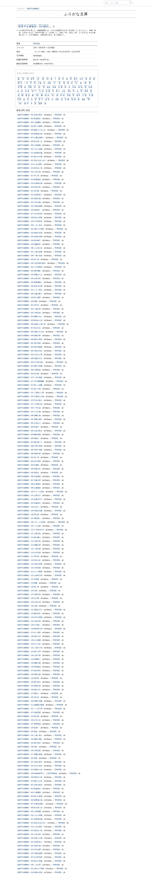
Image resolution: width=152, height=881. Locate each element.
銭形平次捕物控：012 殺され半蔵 (29, 157)
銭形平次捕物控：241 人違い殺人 (29, 735)
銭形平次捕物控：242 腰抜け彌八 (29, 739)
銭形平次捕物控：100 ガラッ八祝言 (30, 492)
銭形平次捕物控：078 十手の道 (29, 408)
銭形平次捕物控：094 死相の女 (29, 469)
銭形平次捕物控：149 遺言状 (28, 678)
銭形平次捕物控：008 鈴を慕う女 (29, 141)
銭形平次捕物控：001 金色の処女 (29, 115)
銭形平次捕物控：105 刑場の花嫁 (29, 511)
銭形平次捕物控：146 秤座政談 (29, 667)
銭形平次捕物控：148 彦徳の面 (29, 674)
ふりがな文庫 (76, 14)
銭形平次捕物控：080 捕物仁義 (29, 415)
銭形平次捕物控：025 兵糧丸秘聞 (29, 206)
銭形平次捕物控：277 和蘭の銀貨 (29, 754)
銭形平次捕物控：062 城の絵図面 (29, 347)
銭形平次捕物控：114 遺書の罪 (29, 545)
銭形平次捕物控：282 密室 (27, 758)
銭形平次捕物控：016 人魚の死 (29, 172)
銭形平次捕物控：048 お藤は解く (29, 294)
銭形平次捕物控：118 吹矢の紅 (29, 560)
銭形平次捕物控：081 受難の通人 (29, 419)
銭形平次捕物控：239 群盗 (27, 731)
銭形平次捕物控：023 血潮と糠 (29, 198)
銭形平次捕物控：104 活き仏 (28, 507)
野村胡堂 (36, 43)
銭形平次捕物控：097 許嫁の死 (29, 480)
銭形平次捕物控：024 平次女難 (29, 202)
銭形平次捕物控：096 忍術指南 (29, 476)
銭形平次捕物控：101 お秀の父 (29, 495)
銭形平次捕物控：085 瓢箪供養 (29, 434)
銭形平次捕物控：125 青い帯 (28, 587)
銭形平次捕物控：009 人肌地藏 (29, 811)
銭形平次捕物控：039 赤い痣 (28, 259)
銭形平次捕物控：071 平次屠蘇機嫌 (30, 381)
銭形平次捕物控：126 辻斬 (27, 591)
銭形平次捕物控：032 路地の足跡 (29, 233)
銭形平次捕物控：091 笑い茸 (28, 457)
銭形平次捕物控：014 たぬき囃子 (29, 164)
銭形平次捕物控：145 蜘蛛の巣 (29, 663)
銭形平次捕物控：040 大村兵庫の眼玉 (31, 263)
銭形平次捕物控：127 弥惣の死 (29, 594)
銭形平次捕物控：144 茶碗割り (29, 659)
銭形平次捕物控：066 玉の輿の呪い (30, 362)
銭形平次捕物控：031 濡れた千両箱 (30, 229)
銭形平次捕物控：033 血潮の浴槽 (29, 236)
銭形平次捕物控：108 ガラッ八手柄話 (31, 522)
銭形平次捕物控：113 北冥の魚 (29, 541)
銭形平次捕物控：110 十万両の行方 (30, 530)
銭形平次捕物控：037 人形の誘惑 (29, 252)
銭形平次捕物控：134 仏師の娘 (29, 621)
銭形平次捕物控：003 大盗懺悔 (29, 122)
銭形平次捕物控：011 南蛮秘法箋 (29, 153)
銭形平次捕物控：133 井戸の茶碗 (29, 617)
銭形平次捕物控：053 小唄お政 (29, 313)
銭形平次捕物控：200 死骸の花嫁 (29, 701)
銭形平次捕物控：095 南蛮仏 (28, 473)
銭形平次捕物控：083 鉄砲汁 (28, 427)
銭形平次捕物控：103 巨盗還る (29, 503)
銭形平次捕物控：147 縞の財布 (29, 670)
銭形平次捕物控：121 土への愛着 (29, 572)
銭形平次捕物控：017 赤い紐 (28, 176)
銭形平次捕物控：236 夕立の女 (29, 720)
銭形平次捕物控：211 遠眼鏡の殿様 (30, 705)
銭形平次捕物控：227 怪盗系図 (29, 712)
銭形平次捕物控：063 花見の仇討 (29, 351)
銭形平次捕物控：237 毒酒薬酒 (29, 724)
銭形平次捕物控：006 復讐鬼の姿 (29, 134)
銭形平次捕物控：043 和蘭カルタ (29, 275)
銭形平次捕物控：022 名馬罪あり (29, 195)
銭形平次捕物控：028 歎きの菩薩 (29, 217)
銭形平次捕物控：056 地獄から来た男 (31, 324)
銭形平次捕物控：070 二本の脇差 (29, 377)
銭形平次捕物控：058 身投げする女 (30, 332)
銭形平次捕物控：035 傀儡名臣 (29, 244)
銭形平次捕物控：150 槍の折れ (29, 682)
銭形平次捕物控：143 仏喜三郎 (29, 655)
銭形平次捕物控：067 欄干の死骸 (29, 366)
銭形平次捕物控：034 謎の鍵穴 (29, 240)
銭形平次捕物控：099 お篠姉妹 (29, 488)
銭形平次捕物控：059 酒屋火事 (29, 335)
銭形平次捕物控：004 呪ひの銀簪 (29, 796)
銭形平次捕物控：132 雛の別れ (29, 613)
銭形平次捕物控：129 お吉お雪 (29, 602)
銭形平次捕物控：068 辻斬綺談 (29, 370)
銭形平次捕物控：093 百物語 (28, 465)
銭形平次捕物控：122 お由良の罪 (29, 575)
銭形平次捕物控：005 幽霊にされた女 (31, 130)
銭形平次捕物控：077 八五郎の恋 (29, 404)
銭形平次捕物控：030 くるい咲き (29, 225)
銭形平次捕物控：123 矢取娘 (28, 579)
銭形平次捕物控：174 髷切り (28, 693)
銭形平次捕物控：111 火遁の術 (29, 533)
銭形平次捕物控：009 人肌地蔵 (29, 145)
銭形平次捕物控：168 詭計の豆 (29, 690)
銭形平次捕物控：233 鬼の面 (28, 716)
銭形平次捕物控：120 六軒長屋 (29, 568)
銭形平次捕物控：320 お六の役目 (29, 766)
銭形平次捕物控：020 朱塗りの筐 (29, 838)
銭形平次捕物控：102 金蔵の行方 (29, 499)
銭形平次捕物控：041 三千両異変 (29, 267)
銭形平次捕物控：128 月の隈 (28, 598)
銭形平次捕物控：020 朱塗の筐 (29, 187)
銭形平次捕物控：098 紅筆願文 (29, 484)
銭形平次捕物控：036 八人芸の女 (29, 248)
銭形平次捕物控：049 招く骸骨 (29, 297)
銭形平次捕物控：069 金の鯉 (28, 374)
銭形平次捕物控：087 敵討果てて (29, 442)
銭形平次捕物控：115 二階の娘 (29, 549)
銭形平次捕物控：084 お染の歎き (29, 431)
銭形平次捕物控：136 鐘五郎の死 (29, 629)
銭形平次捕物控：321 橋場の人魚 (29, 769)
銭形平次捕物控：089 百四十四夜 (29, 450)
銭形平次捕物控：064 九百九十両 (29, 354)
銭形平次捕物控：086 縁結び (28, 438)
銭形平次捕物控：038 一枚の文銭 (29, 256)
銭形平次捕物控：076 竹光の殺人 (29, 400)
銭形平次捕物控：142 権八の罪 (29, 651)
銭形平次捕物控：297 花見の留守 (29, 762)
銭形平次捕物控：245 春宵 (27, 747)
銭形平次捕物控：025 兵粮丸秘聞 (29, 853)
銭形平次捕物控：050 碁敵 (27, 301)
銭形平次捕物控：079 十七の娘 (29, 412)
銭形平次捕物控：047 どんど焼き (29, 290)
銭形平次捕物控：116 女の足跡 (29, 552)
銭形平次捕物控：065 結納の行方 (29, 358)
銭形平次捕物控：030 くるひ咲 (29, 865)
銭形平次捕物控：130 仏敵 (27, 606)
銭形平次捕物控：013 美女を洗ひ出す (31, 823)
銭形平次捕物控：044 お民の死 (29, 278)
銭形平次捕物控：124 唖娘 (27, 583)
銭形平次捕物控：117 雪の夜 (28, 556)
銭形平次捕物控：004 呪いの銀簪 (29, 126)
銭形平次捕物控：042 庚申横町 (29, 271)
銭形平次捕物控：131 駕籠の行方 (29, 610)
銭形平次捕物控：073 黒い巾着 (29, 389)
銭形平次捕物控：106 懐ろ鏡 (28, 514)
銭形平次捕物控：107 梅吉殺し (29, 518)
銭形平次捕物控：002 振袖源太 (29, 118)
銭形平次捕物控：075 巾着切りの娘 (30, 396)
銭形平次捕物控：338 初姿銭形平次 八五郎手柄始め (37, 773)
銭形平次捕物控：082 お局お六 (29, 423)
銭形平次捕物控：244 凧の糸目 (29, 743)
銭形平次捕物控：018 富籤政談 (29, 179)
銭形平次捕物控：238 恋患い (28, 728)
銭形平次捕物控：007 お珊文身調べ (30, 137)
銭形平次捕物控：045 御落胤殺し (29, 282)
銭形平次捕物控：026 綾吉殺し (29, 210)
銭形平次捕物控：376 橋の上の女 (29, 781)
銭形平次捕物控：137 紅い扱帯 (29, 632)
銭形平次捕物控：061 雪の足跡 (29, 343)
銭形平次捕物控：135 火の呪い (29, 625)
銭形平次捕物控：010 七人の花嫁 (29, 149)
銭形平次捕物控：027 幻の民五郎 (29, 214)
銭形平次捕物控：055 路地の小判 (29, 320)
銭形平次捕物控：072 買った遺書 (29, 385)
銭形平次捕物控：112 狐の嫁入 (29, 537)
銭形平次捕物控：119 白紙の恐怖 (29, 564)
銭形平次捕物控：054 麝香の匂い (29, 316)
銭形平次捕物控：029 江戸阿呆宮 (29, 221)
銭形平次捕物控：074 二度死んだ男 (30, 393)
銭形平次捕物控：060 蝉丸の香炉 (29, 339)
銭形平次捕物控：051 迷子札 (28, 305)
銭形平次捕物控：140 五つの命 (29, 644)
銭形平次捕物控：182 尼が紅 (28, 697)
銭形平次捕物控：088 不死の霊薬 (29, 446)
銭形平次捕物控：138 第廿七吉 (29, 636)
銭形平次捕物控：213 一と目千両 (29, 709)
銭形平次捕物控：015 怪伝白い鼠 (29, 168)
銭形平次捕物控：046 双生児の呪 (29, 286)
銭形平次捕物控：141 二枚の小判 (29, 648)
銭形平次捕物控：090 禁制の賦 (29, 453)
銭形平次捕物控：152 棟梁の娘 (29, 686)
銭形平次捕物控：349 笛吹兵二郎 (29, 777)
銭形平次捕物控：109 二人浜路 (29, 526)
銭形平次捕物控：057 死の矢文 (29, 328)
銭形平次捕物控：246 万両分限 (29, 750)
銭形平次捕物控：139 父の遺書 (29, 640)
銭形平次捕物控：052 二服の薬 (29, 309)
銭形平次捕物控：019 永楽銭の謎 (29, 183)
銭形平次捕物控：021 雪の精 (28, 191)
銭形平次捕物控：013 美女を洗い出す (31, 160)
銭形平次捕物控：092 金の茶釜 (29, 461)
